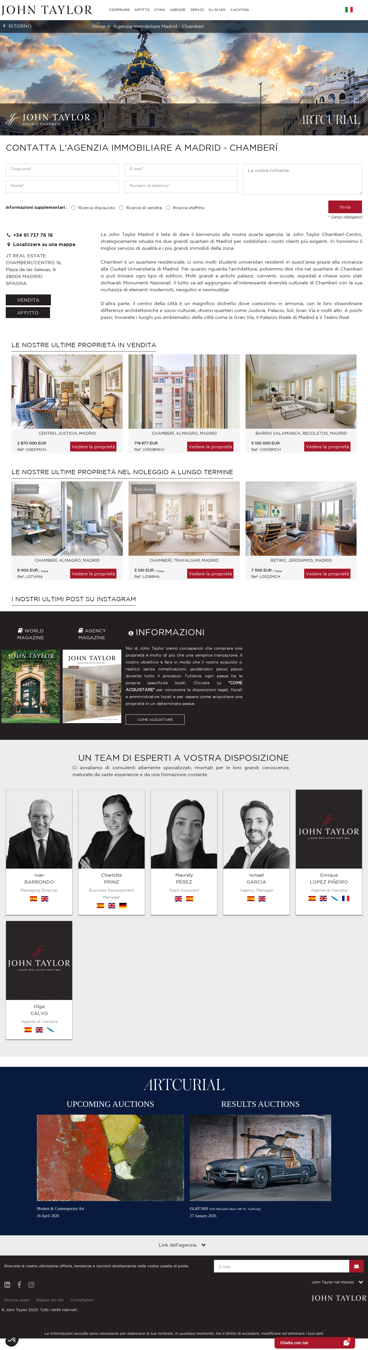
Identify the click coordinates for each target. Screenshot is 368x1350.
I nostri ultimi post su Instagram (74, 598)
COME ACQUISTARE (155, 806)
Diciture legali (16, 1243)
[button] (12, 1340)
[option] (64, 406)
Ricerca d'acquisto (96, 207)
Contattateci (81, 1243)
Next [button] (346, 396)
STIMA (159, 10)
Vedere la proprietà (93, 446)
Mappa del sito (50, 1243)
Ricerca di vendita (144, 207)
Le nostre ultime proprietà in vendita (84, 344)
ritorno (20, 26)
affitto (28, 312)
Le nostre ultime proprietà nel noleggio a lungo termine (122, 471)
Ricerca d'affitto (189, 207)
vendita (28, 299)
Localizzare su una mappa (40, 244)
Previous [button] (16, 396)
